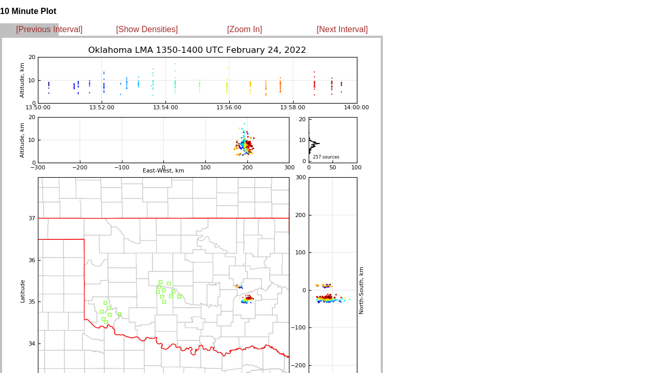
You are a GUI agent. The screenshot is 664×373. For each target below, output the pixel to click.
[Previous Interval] (49, 29)
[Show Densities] (147, 29)
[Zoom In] (244, 29)
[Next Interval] (342, 29)
